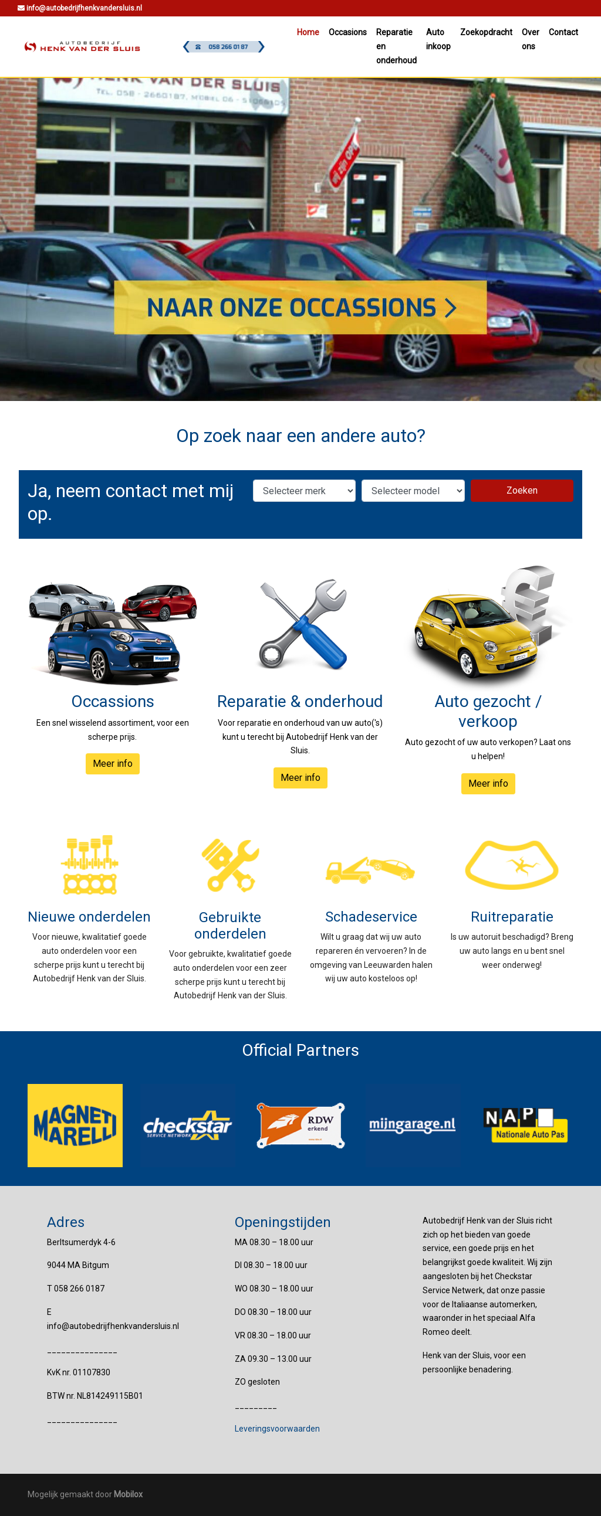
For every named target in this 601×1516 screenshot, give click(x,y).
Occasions (348, 32)
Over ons (530, 39)
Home (308, 32)
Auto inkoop (438, 39)
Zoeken (522, 490)
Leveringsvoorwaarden (277, 1428)
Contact (563, 32)
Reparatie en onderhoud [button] (396, 46)
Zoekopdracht (486, 32)
